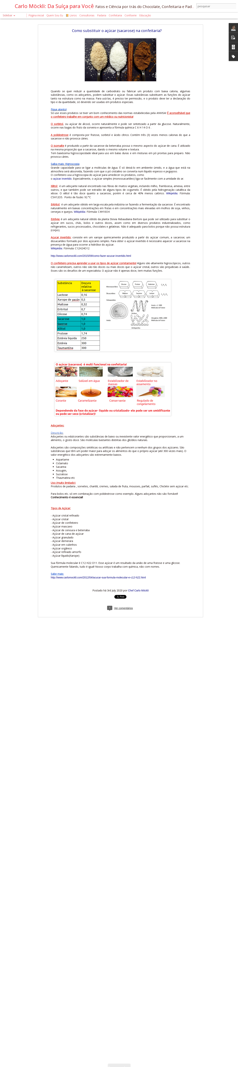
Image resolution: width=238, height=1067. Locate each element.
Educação (145, 15)
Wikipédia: (172, 193)
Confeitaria (115, 15)
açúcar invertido (62, 178)
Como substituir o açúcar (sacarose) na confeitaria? (117, 30)
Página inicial (36, 15)
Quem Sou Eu (54, 15)
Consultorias (86, 15)
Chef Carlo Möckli (138, 590)
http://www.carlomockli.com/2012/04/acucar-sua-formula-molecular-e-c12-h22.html (98, 577)
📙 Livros (71, 15)
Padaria (102, 15)
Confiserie (131, 15)
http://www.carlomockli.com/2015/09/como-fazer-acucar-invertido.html (91, 255)
